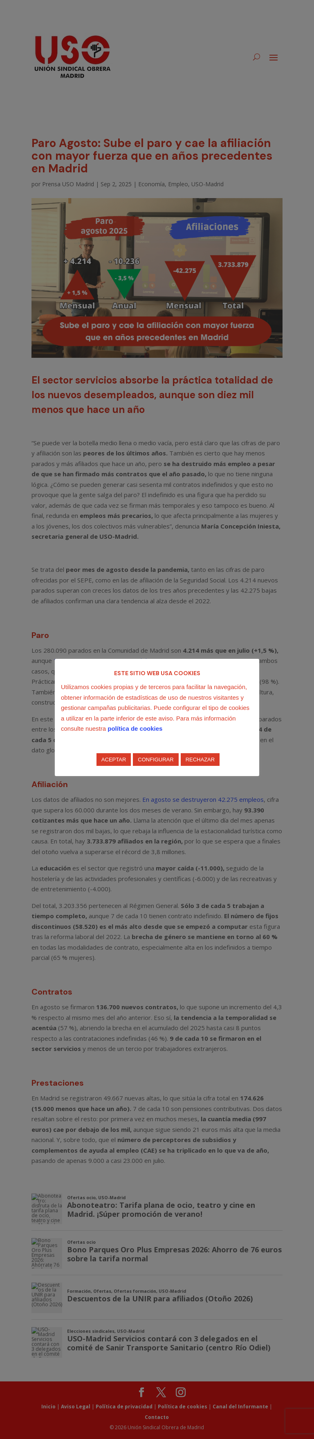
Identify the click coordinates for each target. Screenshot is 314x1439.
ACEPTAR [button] (113, 759)
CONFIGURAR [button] (155, 759)
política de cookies (135, 728)
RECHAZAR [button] (200, 759)
